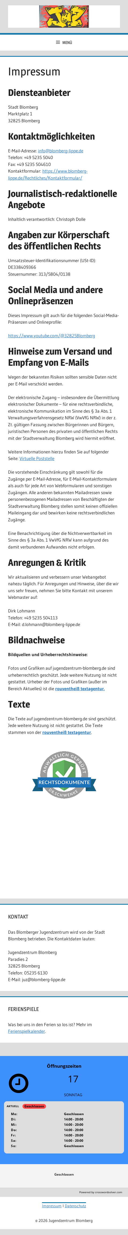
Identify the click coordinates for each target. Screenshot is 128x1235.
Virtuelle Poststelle (37, 458)
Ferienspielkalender (26, 1031)
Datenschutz (75, 1205)
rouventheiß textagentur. (80, 688)
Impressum (52, 1205)
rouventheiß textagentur (66, 732)
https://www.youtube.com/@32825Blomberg (51, 335)
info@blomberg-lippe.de (60, 150)
